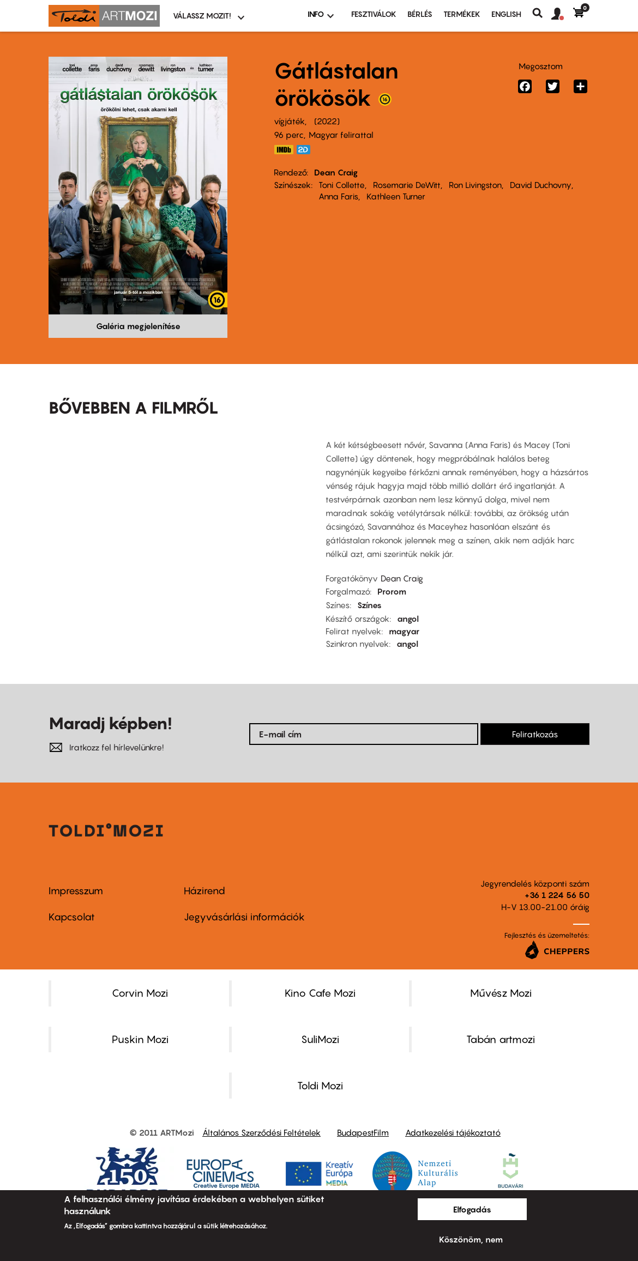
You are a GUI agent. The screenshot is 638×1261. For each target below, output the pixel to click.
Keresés (541, 13)
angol (408, 618)
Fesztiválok (373, 14)
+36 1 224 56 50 (557, 895)
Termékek (461, 14)
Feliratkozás (535, 734)
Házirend (204, 890)
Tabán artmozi (500, 1039)
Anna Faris (338, 196)
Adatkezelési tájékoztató (453, 1132)
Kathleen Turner (395, 196)
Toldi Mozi (320, 1086)
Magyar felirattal (341, 135)
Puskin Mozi (140, 1039)
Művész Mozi (501, 993)
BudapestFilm (363, 1132)
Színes (369, 605)
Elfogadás (472, 1209)
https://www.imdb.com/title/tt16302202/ (283, 149)
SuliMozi (320, 1039)
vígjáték (289, 121)
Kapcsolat (72, 917)
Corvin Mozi (140, 993)
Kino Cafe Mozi (320, 993)
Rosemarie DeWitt (407, 185)
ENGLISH (506, 14)
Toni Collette (341, 185)
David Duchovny (540, 185)
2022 (327, 121)
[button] (562, 14)
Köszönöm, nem (471, 1239)
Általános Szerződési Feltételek (261, 1132)
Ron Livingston (475, 185)
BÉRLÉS (419, 14)
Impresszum (76, 890)
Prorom (391, 591)
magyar (404, 631)
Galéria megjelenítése (138, 326)
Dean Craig (336, 172)
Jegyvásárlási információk (244, 917)
